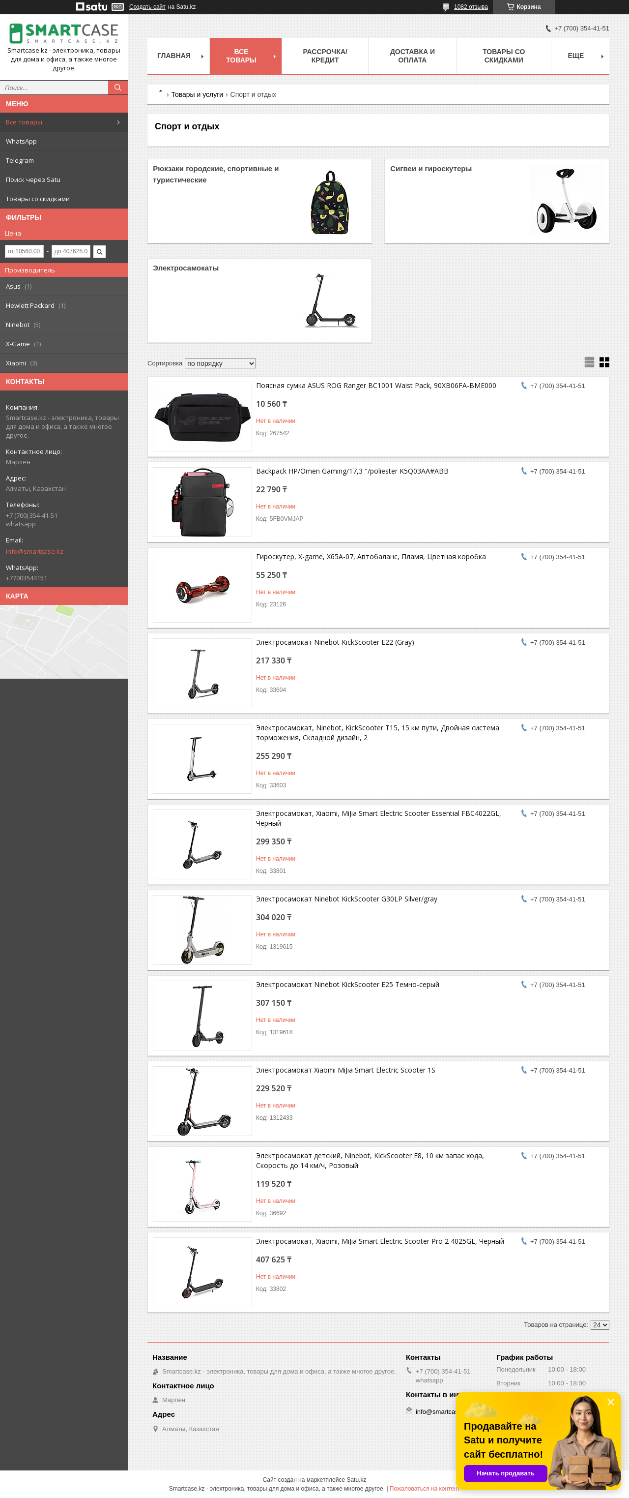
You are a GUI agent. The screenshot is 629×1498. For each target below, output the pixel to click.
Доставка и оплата (412, 56)
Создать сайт (147, 6)
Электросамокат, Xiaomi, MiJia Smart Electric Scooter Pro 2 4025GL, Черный (380, 1241)
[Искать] (118, 87)
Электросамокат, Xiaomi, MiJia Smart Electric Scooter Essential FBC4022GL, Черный (378, 818)
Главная (174, 56)
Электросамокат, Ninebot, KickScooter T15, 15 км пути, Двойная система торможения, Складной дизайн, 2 (377, 732)
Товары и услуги (197, 94)
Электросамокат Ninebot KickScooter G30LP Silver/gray (346, 898)
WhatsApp (21, 141)
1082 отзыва (471, 6)
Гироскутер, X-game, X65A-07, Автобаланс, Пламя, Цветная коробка (371, 556)
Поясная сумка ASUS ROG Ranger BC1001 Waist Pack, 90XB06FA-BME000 (376, 385)
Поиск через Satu (33, 179)
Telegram (20, 160)
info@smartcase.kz (34, 551)
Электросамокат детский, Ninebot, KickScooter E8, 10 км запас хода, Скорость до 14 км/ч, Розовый (370, 1160)
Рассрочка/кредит (325, 56)
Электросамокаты (186, 268)
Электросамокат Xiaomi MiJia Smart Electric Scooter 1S (345, 1070)
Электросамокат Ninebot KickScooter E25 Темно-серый (347, 984)
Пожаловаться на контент (425, 1488)
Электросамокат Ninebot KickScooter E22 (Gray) (335, 642)
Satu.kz (356, 1479)
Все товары (24, 122)
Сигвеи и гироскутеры (431, 168)
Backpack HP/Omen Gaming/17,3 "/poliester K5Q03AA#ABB (352, 471)
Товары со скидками (38, 198)
